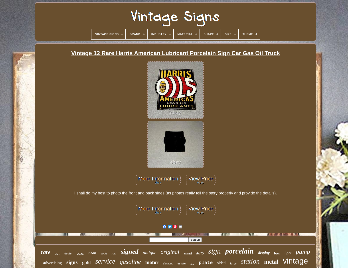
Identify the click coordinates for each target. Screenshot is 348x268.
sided (221, 263)
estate (182, 263)
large (233, 263)
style (192, 264)
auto (200, 253)
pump (303, 251)
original (170, 252)
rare (46, 252)
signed (129, 251)
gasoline (130, 261)
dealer (68, 253)
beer (277, 253)
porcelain (239, 251)
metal (271, 261)
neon (92, 253)
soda (104, 253)
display (264, 253)
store (57, 254)
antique (149, 252)
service (105, 261)
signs (72, 262)
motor (151, 262)
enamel (188, 253)
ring (113, 253)
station (250, 261)
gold (86, 262)
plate (206, 262)
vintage (295, 260)
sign (214, 251)
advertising (52, 262)
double (80, 254)
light (288, 253)
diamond (168, 263)
